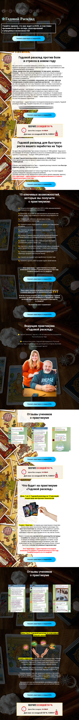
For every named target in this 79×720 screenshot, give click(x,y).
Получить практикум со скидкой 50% (28, 38)
